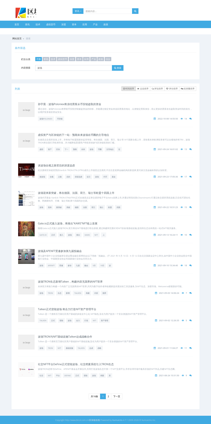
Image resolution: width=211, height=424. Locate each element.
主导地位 (110, 149)
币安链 (59, 118)
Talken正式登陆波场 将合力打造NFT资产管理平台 (67, 309)
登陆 (61, 320)
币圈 (100, 149)
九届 (78, 265)
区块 (58, 149)
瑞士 (101, 207)
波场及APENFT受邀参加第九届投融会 (60, 251)
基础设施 (69, 348)
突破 (68, 207)
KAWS (87, 235)
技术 (38, 24)
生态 (59, 293)
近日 (88, 176)
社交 (41, 375)
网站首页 (17, 38)
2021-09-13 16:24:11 (168, 234)
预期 (75, 149)
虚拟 (41, 149)
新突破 (59, 207)
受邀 (61, 265)
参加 (69, 265)
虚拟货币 (50, 24)
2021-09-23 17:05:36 (168, 176)
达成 (91, 348)
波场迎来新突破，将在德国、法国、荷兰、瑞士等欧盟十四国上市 (76, 193)
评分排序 (172, 88)
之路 (60, 176)
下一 (66, 149)
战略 (99, 348)
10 (185, 234)
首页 (17, 24)
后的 (68, 176)
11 (185, 348)
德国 (76, 207)
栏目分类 (25, 59)
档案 (102, 375)
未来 (83, 149)
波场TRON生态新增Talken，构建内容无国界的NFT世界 (70, 281)
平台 (58, 375)
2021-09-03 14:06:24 (169, 292)
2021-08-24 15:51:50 (169, 375)
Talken (77, 293)
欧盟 (110, 207)
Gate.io (43, 235)
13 (185, 149)
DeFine (67, 375)
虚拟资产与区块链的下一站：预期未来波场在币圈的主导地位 (73, 135)
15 (185, 207)
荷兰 (93, 207)
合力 (78, 320)
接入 (61, 235)
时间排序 (128, 88)
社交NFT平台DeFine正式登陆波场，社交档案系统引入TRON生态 (76, 364)
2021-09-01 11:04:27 (168, 348)
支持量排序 (188, 88)
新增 (68, 293)
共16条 (94, 396)
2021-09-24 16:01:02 (168, 149)
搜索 (117, 67)
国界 (104, 293)
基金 (113, 176)
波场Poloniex (46, 118)
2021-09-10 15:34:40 (168, 265)
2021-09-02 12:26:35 (169, 320)
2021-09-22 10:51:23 (168, 207)
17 (185, 176)
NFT (96, 235)
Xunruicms (117, 420)
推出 (78, 235)
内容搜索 (25, 67)
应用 (84, 24)
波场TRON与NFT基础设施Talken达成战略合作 (65, 336)
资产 (50, 149)
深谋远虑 (78, 176)
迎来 (50, 207)
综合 (108, 59)
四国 (118, 207)
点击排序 (142, 88)
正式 (53, 235)
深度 (63, 24)
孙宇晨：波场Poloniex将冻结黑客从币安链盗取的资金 (69, 104)
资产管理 (104, 320)
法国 (85, 207)
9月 (94, 265)
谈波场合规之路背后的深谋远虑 (56, 165)
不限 (38, 59)
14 (185, 118)
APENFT (51, 265)
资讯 (78, 11)
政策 (106, 24)
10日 (102, 265)
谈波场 (42, 176)
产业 (95, 24)
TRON (50, 293)
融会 (86, 265)
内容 (96, 293)
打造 (86, 320)
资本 (74, 24)
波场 (91, 149)
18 (185, 265)
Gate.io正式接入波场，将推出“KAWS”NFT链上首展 (67, 223)
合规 (51, 176)
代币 (105, 176)
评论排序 (157, 88)
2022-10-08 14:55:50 (168, 118)
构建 (88, 293)
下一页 (116, 396)
